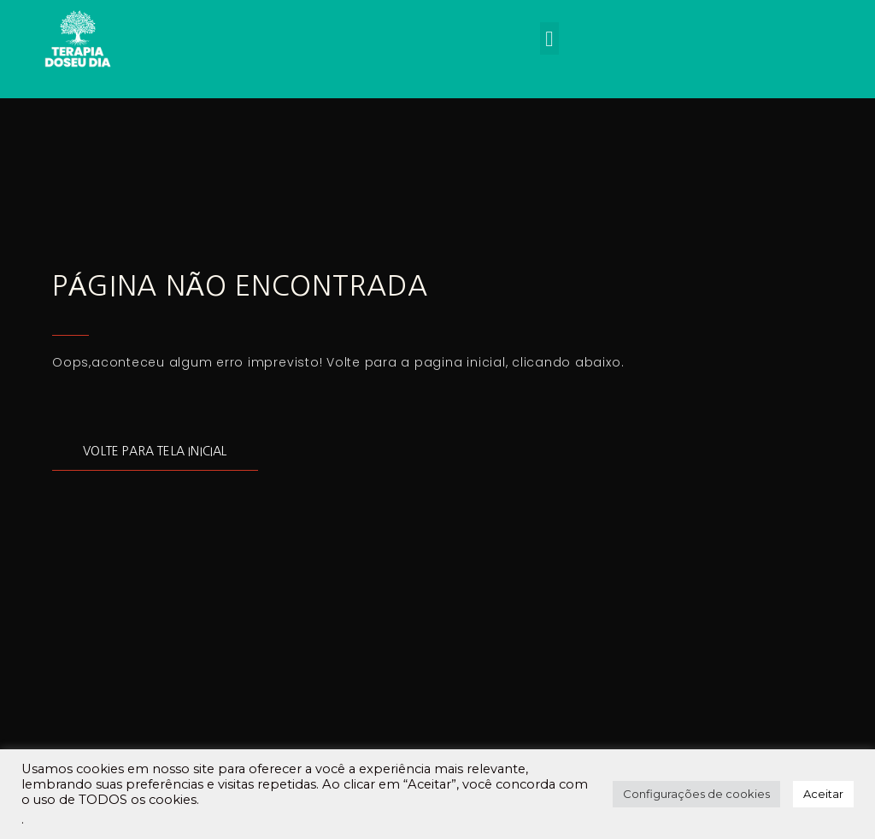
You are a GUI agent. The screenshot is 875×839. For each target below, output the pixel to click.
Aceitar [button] (823, 794)
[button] (549, 38)
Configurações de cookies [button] (696, 794)
